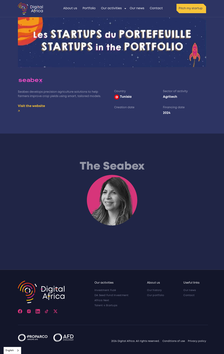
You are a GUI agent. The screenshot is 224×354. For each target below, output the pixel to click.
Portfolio (89, 8)
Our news (137, 8)
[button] (112, 8)
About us (70, 8)
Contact (156, 8)
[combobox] (12, 350)
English (10, 350)
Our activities (111, 8)
